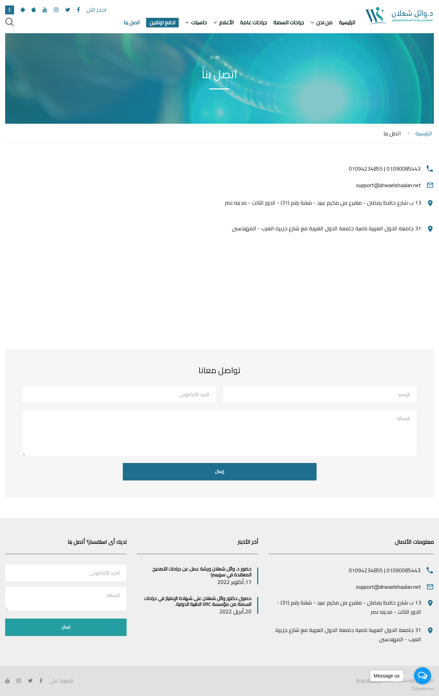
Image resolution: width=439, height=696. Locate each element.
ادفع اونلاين (162, 22)
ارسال (65, 627)
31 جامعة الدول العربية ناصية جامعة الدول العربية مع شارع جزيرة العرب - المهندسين (326, 228)
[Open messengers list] (422, 675)
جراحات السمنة (288, 23)
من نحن (324, 23)
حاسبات (199, 23)
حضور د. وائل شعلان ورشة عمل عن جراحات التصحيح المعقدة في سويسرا (201, 571)
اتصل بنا (131, 23)
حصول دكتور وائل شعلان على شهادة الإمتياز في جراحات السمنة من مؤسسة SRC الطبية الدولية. (197, 601)
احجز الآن (96, 9)
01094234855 (366, 168)
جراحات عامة (253, 23)
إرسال (219, 471)
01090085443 (403, 168)
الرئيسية (347, 23)
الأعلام (226, 23)
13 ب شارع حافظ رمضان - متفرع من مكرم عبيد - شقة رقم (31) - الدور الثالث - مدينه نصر (323, 202)
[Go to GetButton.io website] (423, 689)
